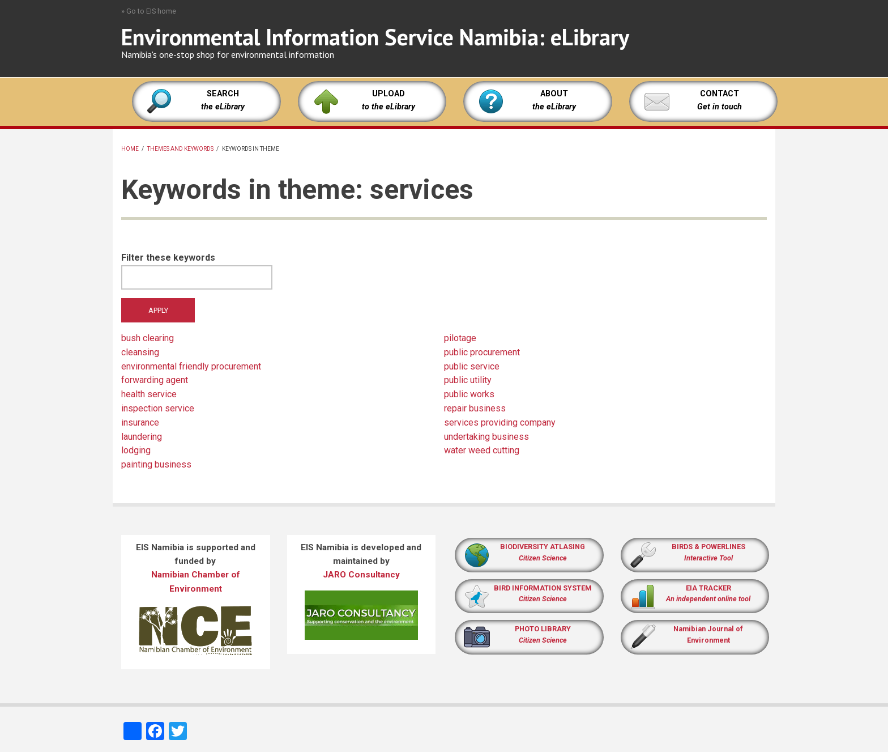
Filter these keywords (168, 257)
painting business (156, 464)
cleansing (140, 352)
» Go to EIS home (148, 11)
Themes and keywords (180, 149)
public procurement (482, 352)
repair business (475, 408)
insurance (140, 422)
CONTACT (719, 94)
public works (469, 394)
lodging (136, 450)
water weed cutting (481, 450)
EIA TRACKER (708, 588)
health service (149, 394)
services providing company (500, 422)
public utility (468, 380)
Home (130, 149)
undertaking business (486, 436)
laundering (141, 436)
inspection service (157, 408)
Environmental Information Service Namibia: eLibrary (375, 37)
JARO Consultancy (361, 575)
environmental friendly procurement (191, 366)
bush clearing (147, 338)
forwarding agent (154, 380)
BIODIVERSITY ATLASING (542, 546)
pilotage (460, 338)
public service (472, 366)
